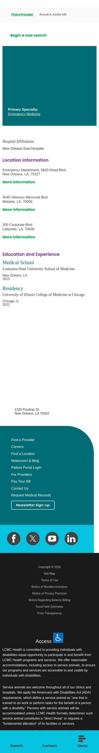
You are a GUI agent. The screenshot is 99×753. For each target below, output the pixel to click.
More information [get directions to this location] (18, 182)
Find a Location (23, 454)
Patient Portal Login (26, 468)
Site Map (49, 574)
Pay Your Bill (21, 481)
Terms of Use (49, 580)
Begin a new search (28, 35)
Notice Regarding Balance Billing (49, 600)
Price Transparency (49, 613)
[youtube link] (52, 539)
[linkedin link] (71, 539)
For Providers (21, 475)
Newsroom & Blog (25, 461)
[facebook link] (14, 539)
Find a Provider (23, 14)
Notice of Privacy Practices (49, 594)
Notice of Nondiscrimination (50, 587)
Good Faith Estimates (49, 607)
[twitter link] (33, 539)
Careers (17, 447)
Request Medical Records (31, 495)
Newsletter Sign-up (34, 505)
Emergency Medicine (24, 114)
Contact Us (19, 488)
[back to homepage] (3, 14)
